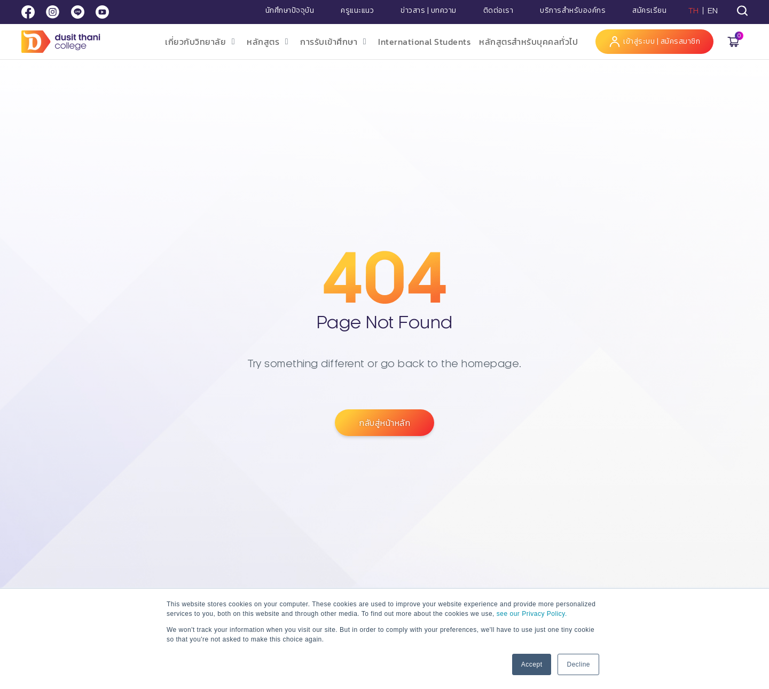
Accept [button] (532, 664)
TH (693, 10)
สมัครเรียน (649, 10)
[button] (201, 42)
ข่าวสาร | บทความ (429, 10)
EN (713, 10)
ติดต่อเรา (498, 10)
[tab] (742, 10)
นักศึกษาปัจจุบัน (290, 10)
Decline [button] (578, 664)
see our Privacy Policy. (532, 613)
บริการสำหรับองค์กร (573, 10)
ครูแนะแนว (357, 10)
